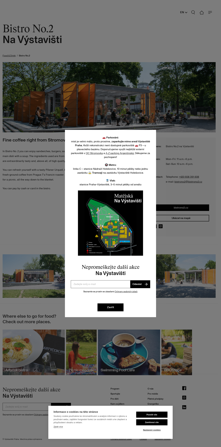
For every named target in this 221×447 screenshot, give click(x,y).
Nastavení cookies (152, 430)
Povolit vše (151, 415)
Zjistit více (58, 426)
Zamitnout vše (152, 422)
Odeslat (140, 284)
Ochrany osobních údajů (126, 291)
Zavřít (110, 307)
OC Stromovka (94, 153)
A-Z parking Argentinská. (120, 153)
